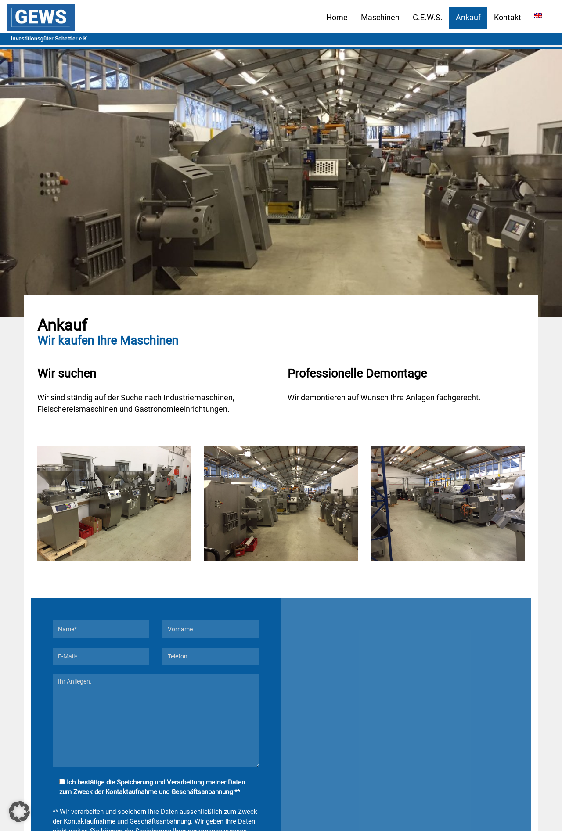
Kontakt (507, 17)
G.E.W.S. (428, 17)
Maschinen (380, 17)
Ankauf (468, 17)
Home (337, 17)
